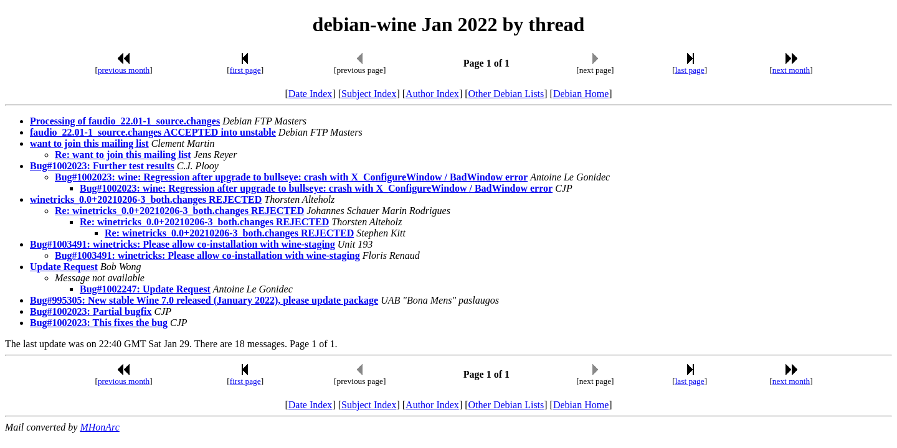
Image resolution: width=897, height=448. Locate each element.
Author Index (432, 93)
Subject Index (368, 93)
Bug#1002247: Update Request (145, 289)
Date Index (310, 93)
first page (245, 70)
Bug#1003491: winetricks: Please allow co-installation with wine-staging (182, 244)
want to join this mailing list (89, 143)
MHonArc (99, 427)
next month (791, 70)
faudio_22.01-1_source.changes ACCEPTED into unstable (153, 132)
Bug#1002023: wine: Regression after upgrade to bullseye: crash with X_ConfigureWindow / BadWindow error (291, 177)
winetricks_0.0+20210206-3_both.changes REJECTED (146, 199)
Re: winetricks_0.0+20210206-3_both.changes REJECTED (179, 210)
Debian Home (581, 93)
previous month (124, 70)
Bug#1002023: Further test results (102, 166)
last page (690, 70)
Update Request (64, 266)
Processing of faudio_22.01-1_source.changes (125, 121)
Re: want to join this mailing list (123, 154)
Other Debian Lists (506, 93)
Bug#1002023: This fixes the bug (99, 322)
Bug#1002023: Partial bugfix (91, 311)
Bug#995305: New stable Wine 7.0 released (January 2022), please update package (204, 300)
